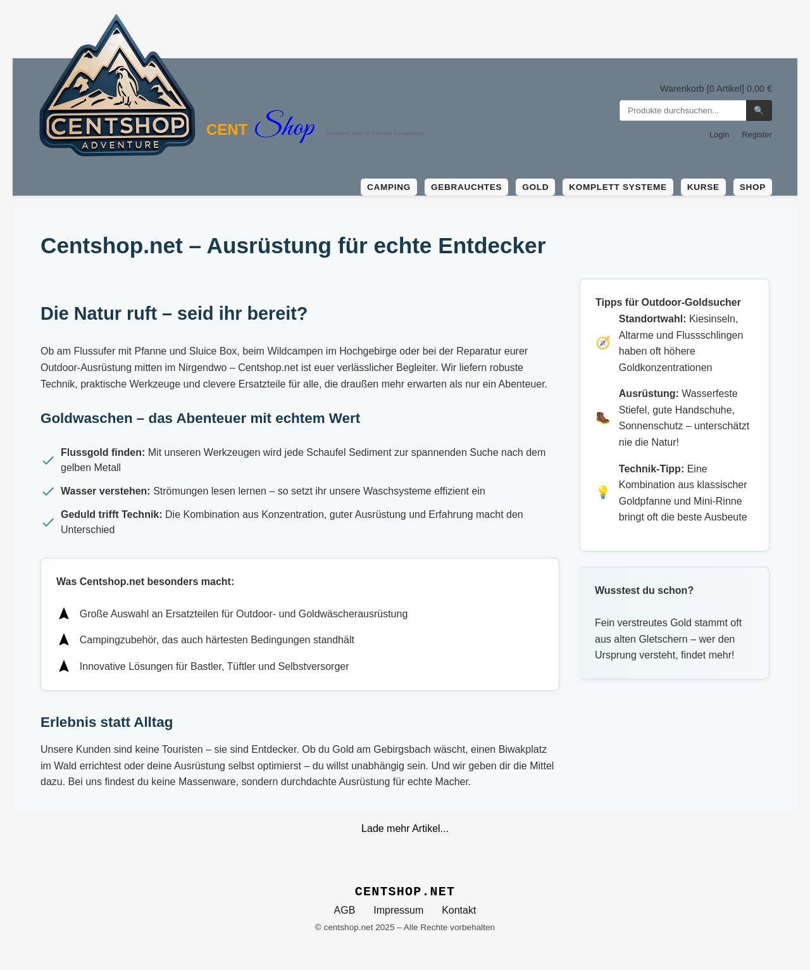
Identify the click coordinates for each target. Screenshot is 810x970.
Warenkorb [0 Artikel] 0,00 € (716, 89)
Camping (389, 187)
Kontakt (459, 910)
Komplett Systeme (617, 187)
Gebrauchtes (466, 187)
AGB (345, 910)
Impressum (398, 910)
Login (719, 134)
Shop (753, 187)
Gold (535, 187)
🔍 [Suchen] (759, 110)
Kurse (703, 187)
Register (757, 134)
